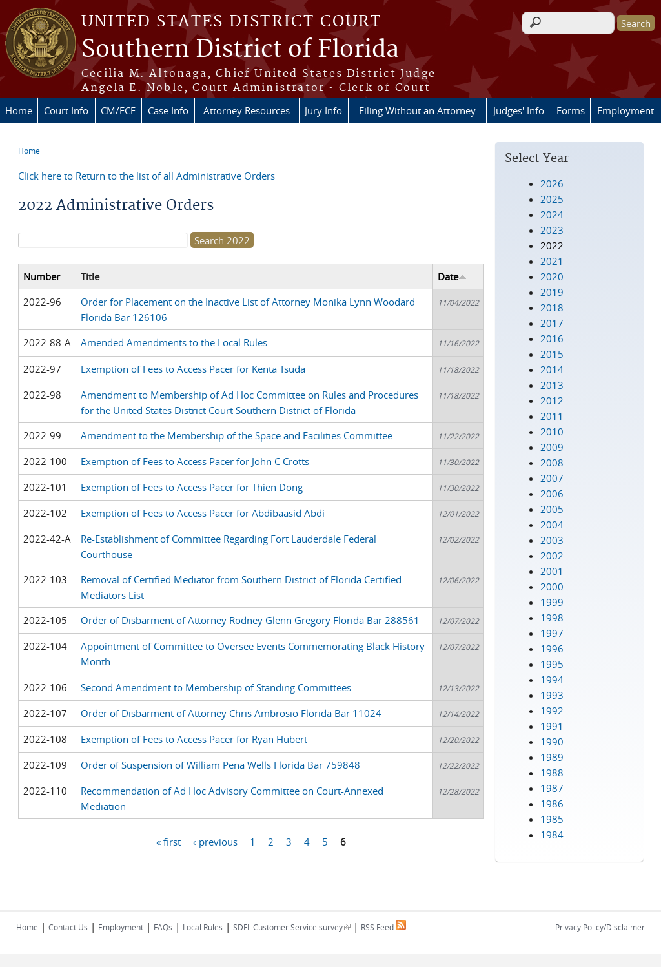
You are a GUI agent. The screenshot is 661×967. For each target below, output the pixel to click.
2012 (552, 400)
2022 (552, 245)
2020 (552, 276)
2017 (552, 323)
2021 (552, 261)
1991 (552, 726)
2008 (552, 462)
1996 (552, 648)
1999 (552, 602)
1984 (552, 834)
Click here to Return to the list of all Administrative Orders (146, 175)
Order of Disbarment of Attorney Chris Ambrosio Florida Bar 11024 (231, 713)
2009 (552, 447)
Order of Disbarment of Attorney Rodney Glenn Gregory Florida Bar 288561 (250, 620)
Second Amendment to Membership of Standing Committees (216, 687)
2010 (552, 431)
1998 (552, 617)
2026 (552, 183)
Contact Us (68, 927)
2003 (552, 540)
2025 (552, 198)
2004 (552, 524)
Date (452, 276)
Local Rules (203, 927)
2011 (552, 416)
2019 (552, 292)
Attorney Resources (246, 110)
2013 (552, 385)
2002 (552, 555)
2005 (552, 509)
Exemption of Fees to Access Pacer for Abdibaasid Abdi (203, 512)
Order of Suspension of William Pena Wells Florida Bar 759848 (220, 764)
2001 (552, 571)
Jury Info (323, 110)
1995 (552, 664)
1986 (552, 803)
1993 (552, 695)
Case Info (168, 110)
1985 (552, 819)
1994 (552, 679)
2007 (552, 478)
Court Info (66, 110)
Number (41, 276)
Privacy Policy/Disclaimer (600, 927)
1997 (552, 633)
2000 (552, 586)
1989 (552, 757)
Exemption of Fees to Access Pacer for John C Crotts (195, 461)
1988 (552, 772)
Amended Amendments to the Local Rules (174, 342)
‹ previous (215, 841)
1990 (552, 741)
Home (18, 110)
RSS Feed (383, 927)
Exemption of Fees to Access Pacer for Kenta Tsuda (193, 368)
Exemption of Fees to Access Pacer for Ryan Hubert (194, 739)
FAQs (163, 927)
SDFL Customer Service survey (292, 927)
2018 (552, 307)
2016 (552, 338)
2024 (552, 214)
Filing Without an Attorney (417, 110)
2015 (552, 354)
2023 (552, 230)
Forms (570, 110)
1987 (552, 788)
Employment (625, 110)
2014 (552, 369)
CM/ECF (118, 110)
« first (168, 841)
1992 (552, 710)
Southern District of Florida (240, 50)
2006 (552, 493)
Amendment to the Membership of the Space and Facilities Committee (236, 435)
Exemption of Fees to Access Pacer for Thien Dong (192, 487)
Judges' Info (518, 110)
